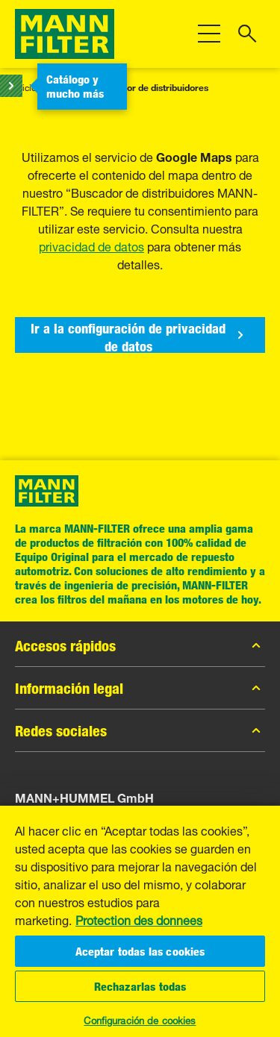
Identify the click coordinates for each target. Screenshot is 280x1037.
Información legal (140, 688)
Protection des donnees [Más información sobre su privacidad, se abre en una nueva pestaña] (138, 919)
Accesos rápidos (140, 645)
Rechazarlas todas (140, 986)
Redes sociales (140, 730)
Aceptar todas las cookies (140, 951)
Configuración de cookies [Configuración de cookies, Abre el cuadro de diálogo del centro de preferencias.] (140, 1019)
